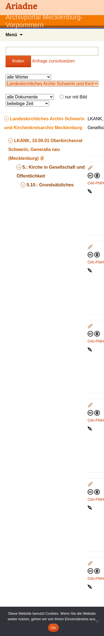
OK (53, 628)
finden (18, 61)
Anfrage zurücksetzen (53, 61)
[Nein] (97, 621)
